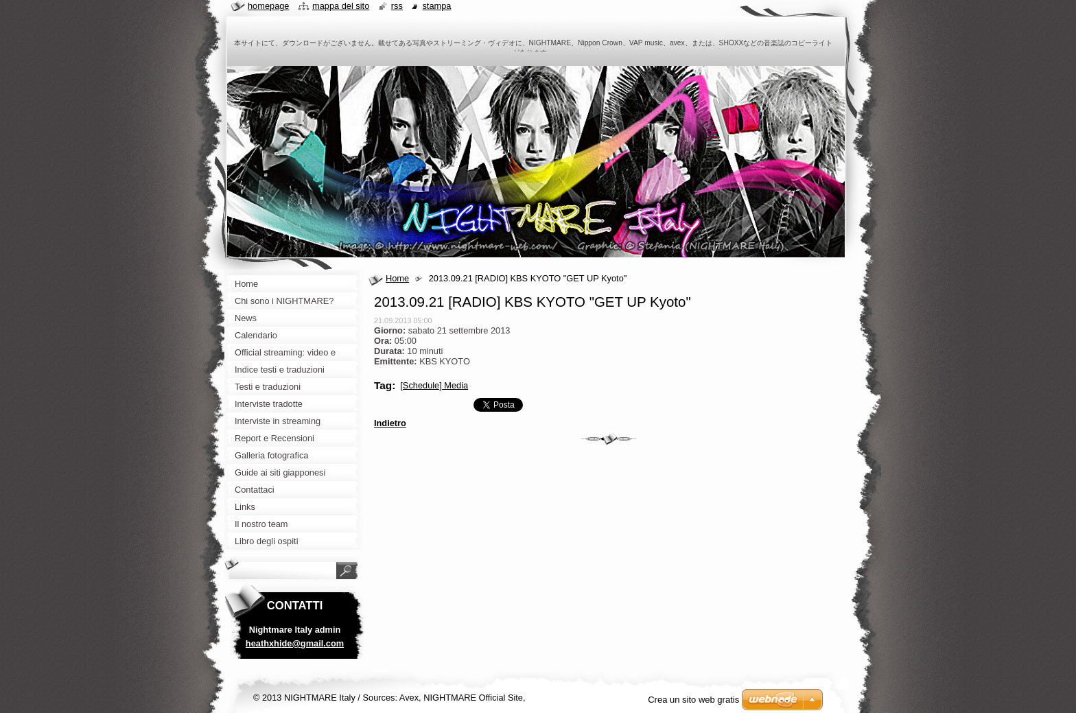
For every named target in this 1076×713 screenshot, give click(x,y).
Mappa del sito (340, 6)
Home (397, 278)
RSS (397, 6)
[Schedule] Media (434, 385)
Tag (383, 385)
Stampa (436, 6)
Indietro (390, 423)
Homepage (268, 6)
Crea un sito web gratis (693, 699)
